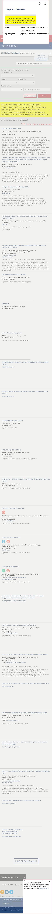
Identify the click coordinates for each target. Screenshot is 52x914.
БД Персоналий (43, 888)
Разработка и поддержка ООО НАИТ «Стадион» (15, 910)
